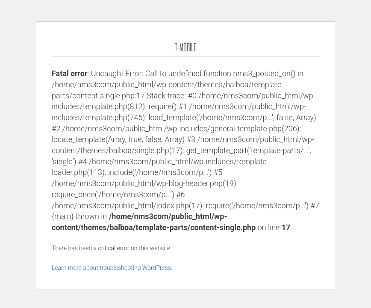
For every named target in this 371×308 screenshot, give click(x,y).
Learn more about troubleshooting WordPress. (112, 267)
